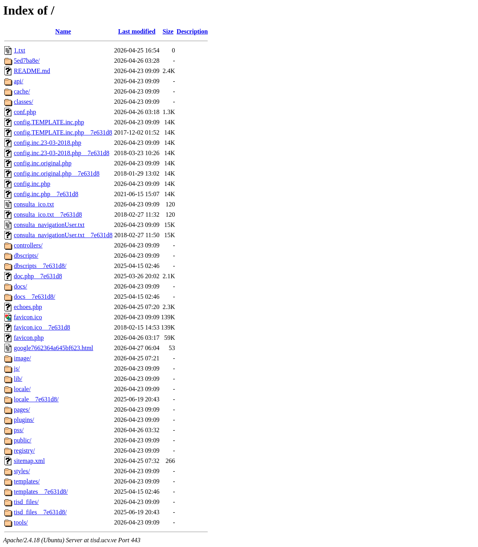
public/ (22, 440)
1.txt (19, 50)
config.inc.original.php (42, 163)
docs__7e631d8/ (34, 296)
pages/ (22, 409)
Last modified (136, 31)
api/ (18, 81)
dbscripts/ (26, 255)
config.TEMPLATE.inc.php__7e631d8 (63, 132)
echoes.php (28, 306)
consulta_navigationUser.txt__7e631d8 (63, 235)
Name (63, 31)
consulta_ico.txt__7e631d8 (48, 214)
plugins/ (24, 419)
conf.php (25, 112)
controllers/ (28, 245)
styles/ (22, 471)
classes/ (23, 101)
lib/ (18, 378)
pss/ (19, 430)
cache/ (22, 91)
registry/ (24, 450)
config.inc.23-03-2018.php (47, 142)
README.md (32, 70)
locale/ (22, 389)
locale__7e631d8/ (36, 399)
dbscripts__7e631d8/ (40, 265)
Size (168, 31)
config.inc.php (32, 183)
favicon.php (29, 337)
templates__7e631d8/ (41, 491)
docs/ (20, 286)
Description (192, 31)
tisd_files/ (26, 501)
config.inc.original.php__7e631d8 (56, 173)
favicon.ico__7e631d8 (42, 327)
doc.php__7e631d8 (38, 276)
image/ (22, 358)
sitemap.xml (29, 460)
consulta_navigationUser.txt (49, 224)
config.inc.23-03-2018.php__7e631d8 (61, 153)
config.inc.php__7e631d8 (46, 194)
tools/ (21, 522)
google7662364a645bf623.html (53, 348)
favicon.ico (28, 317)
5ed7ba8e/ (27, 60)
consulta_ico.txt (34, 204)
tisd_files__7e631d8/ (40, 512)
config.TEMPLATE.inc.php (49, 122)
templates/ (27, 481)
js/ (17, 368)
